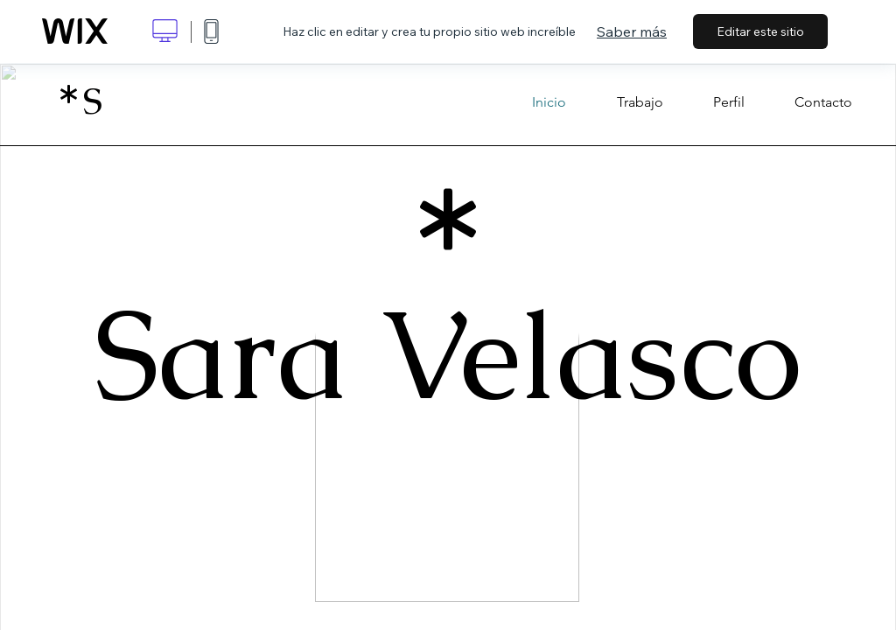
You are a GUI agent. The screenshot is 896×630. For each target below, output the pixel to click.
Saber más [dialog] (632, 31)
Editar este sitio (760, 31)
